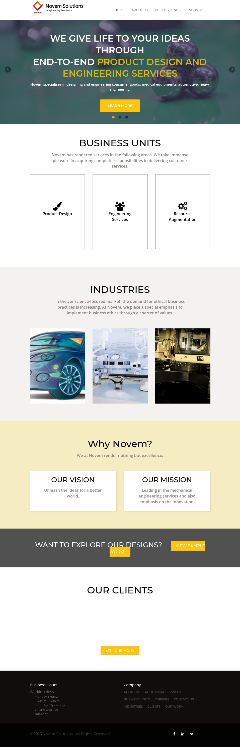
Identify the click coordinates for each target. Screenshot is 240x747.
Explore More (120, 650)
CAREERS (172, 30)
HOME (119, 10)
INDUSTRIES (197, 10)
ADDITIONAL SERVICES (163, 692)
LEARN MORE (120, 105)
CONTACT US (196, 30)
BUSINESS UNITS (168, 10)
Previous (8, 69)
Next (232, 69)
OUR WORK (174, 706)
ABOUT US (140, 10)
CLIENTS (154, 706)
